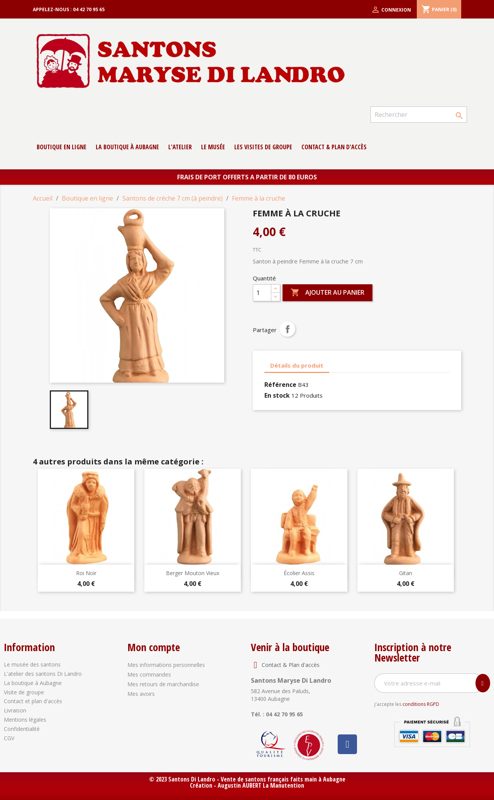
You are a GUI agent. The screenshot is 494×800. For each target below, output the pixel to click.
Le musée (213, 147)
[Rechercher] (418, 114)
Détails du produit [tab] (296, 365)
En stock (277, 395)
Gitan (405, 573)
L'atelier (180, 147)
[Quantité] (262, 292)
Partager (287, 329)
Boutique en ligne (61, 147)
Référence (280, 384)
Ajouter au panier (327, 293)
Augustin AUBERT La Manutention (261, 785)
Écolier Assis (299, 573)
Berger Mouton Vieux (192, 573)
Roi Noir (86, 573)
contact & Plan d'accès (334, 147)
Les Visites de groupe (263, 147)
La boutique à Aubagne (127, 147)
